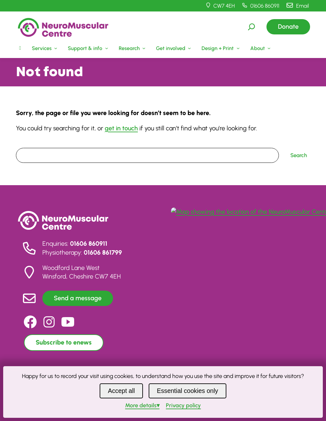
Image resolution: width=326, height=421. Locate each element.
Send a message (78, 298)
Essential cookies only (187, 390)
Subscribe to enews (64, 342)
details (141, 405)
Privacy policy (183, 405)
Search (24, 143)
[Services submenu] (43, 48)
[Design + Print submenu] (220, 48)
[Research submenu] (131, 48)
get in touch (121, 128)
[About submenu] (259, 48)
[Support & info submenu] (87, 48)
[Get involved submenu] (173, 48)
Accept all (121, 390)
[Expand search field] (251, 27)
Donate (288, 26)
